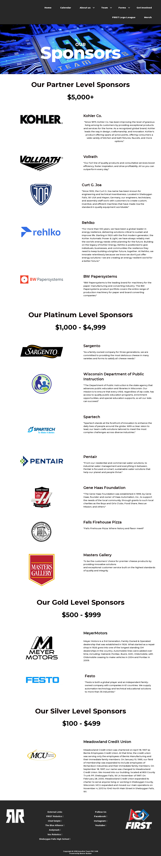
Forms (122, 7)
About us (85, 7)
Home (47, 7)
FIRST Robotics (54, 816)
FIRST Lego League (123, 17)
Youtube (100, 825)
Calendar (65, 7)
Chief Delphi (55, 821)
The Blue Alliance (54, 825)
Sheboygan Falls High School (55, 839)
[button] (94, 8)
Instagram (100, 821)
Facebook (100, 816)
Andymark (55, 830)
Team (104, 7)
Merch (148, 17)
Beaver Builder (86, 853)
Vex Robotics (54, 834)
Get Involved (144, 7)
